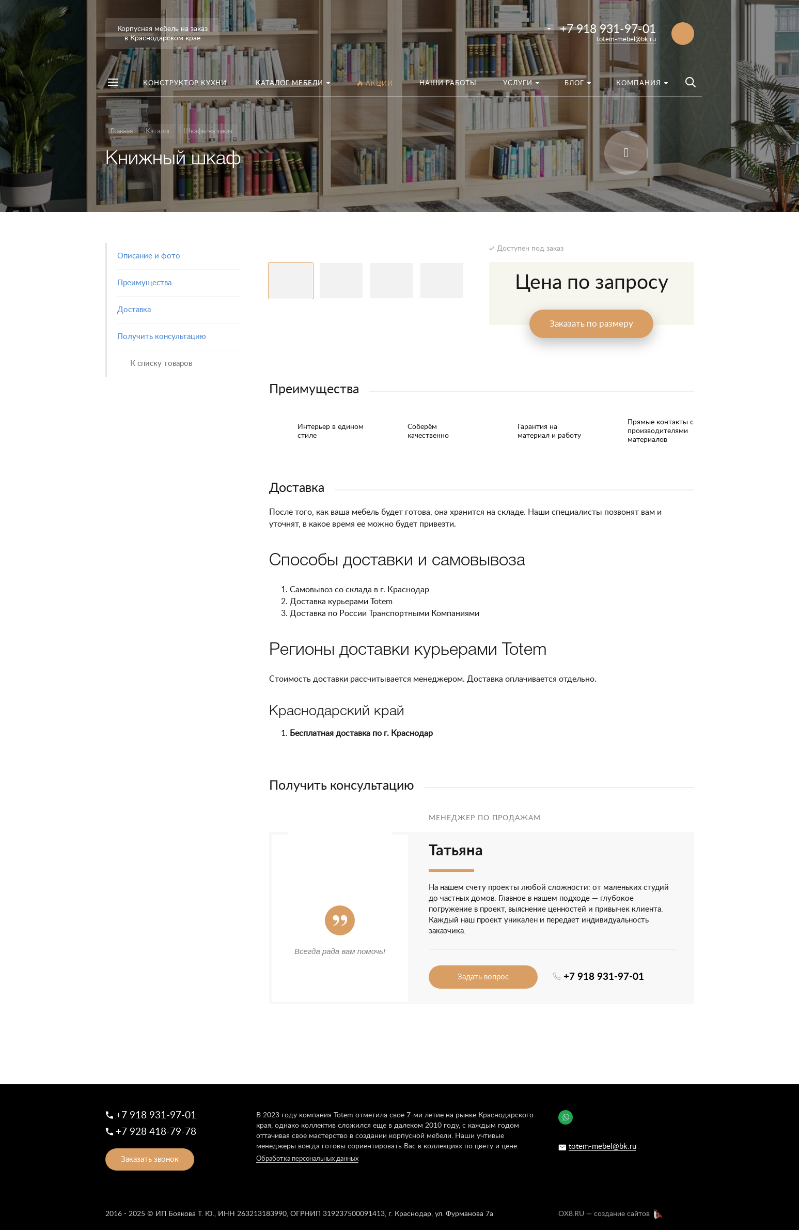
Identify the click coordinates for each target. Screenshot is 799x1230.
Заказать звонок (150, 1159)
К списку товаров (161, 363)
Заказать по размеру (591, 323)
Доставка (134, 310)
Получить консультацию (161, 337)
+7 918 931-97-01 (608, 29)
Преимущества (144, 283)
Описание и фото (148, 256)
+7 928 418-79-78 (156, 1132)
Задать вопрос (483, 977)
